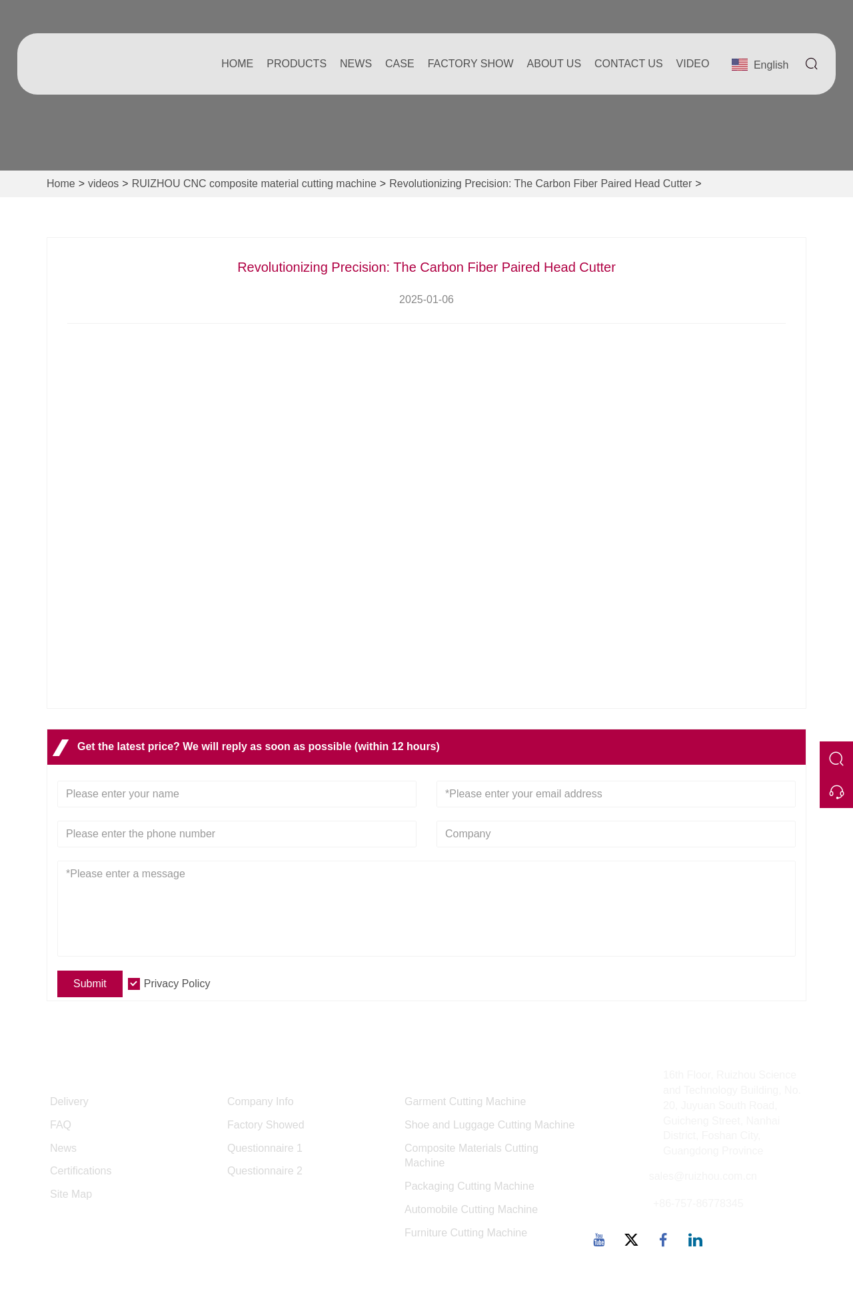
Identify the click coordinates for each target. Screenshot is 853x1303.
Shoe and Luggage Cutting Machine (489, 1124)
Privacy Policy (177, 983)
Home (237, 63)
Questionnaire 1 (265, 1148)
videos (103, 183)
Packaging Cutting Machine (469, 1186)
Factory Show (471, 63)
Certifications (80, 1170)
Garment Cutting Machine (465, 1101)
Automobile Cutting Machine (471, 1209)
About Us (554, 63)
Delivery (69, 1101)
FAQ (60, 1124)
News (356, 63)
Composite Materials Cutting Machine (471, 1155)
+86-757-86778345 (698, 1203)
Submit (90, 983)
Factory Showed (266, 1124)
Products (297, 63)
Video (693, 63)
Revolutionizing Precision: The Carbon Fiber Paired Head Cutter (540, 183)
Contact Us (628, 63)
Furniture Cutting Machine (466, 1232)
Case (400, 63)
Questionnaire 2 (265, 1170)
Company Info (260, 1101)
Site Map (71, 1194)
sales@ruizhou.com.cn (703, 1176)
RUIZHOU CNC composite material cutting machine (254, 183)
